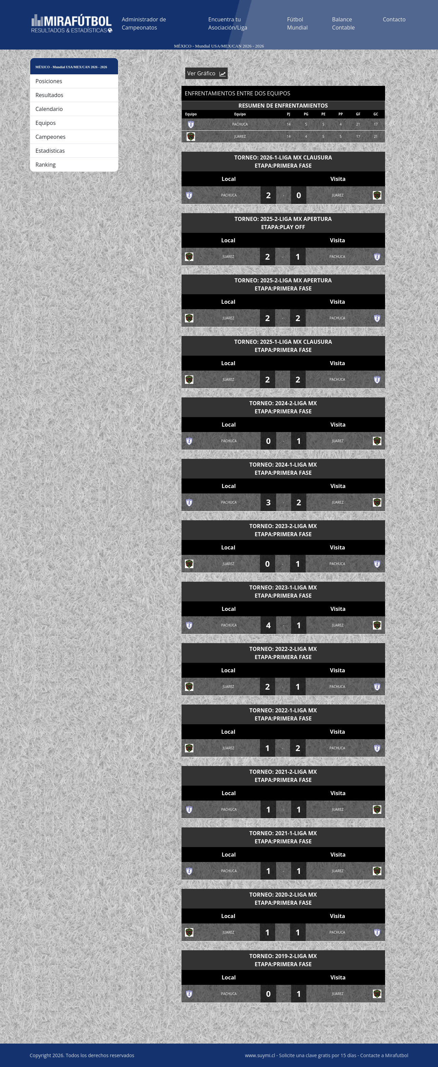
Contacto (394, 19)
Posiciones (49, 81)
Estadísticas (50, 150)
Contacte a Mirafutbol (384, 1055)
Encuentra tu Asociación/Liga (227, 23)
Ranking (46, 164)
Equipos (46, 123)
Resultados (49, 95)
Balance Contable (343, 23)
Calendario (49, 109)
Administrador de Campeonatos (144, 23)
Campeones (51, 137)
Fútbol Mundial (297, 23)
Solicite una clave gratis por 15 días (317, 1055)
